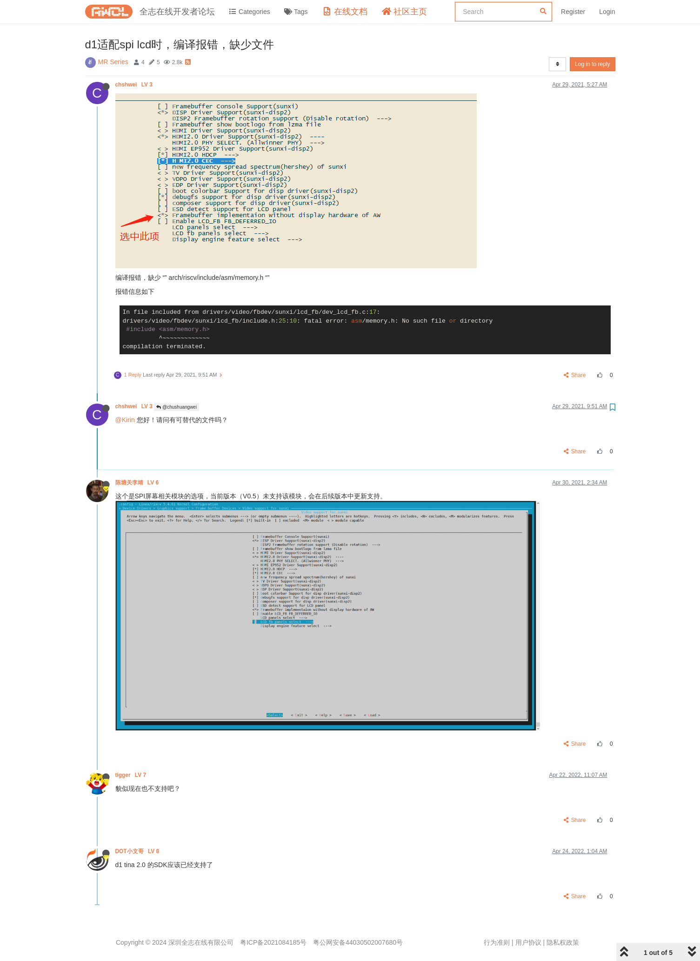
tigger (131, 775)
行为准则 (497, 942)
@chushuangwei (176, 407)
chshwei (134, 84)
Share (574, 375)
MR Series (113, 62)
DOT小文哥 (138, 851)
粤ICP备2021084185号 (273, 942)
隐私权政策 (563, 942)
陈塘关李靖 (137, 482)
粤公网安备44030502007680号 (358, 942)
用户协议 (528, 942)
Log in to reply (592, 64)
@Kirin (125, 420)
